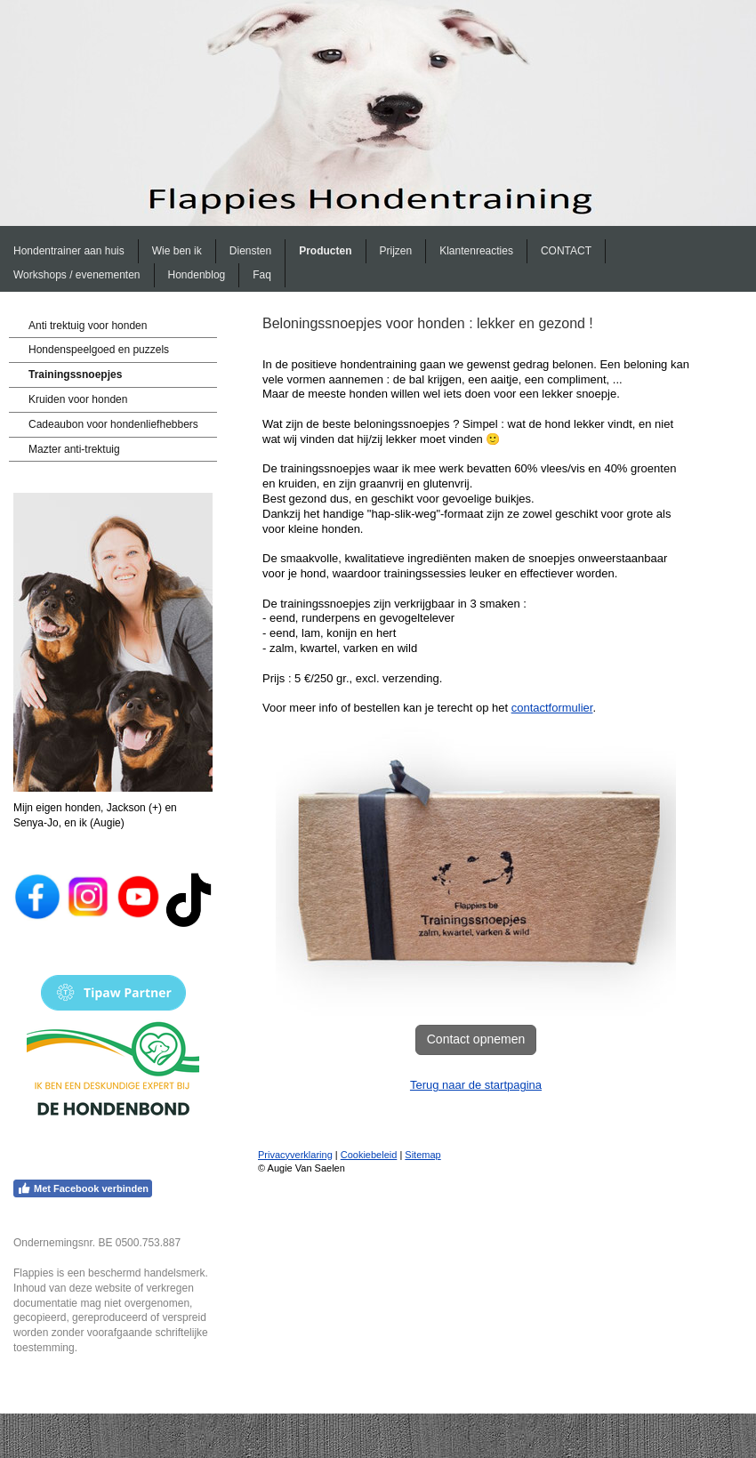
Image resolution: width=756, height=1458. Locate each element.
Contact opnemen (476, 1039)
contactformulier (552, 707)
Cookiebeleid (369, 1154)
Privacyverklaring (295, 1154)
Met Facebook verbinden (83, 1188)
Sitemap (422, 1154)
